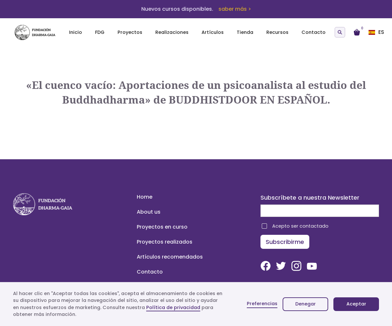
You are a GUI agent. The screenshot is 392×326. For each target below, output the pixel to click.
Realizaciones (172, 32)
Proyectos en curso (162, 227)
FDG (100, 32)
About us (149, 212)
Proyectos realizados (164, 242)
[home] (39, 32)
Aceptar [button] (356, 304)
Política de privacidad (173, 307)
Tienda (245, 32)
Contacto (313, 32)
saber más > (234, 9)
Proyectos (130, 32)
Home (144, 197)
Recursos (277, 32)
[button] (379, 32)
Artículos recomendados (170, 257)
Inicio (75, 32)
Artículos (213, 32)
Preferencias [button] (262, 303)
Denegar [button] (305, 304)
